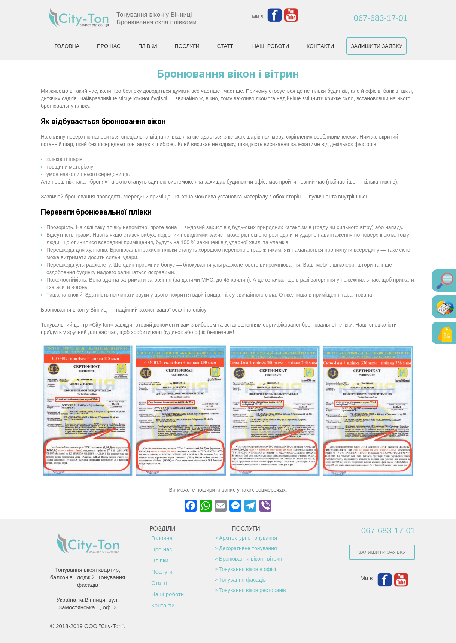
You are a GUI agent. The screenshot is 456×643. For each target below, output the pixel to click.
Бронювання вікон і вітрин (250, 559)
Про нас (161, 549)
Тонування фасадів (242, 580)
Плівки (159, 560)
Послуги (162, 571)
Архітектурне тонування (248, 538)
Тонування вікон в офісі (247, 569)
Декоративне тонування (248, 548)
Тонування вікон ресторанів (252, 590)
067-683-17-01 (381, 18)
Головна (162, 538)
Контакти (162, 605)
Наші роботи (167, 594)
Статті (159, 583)
